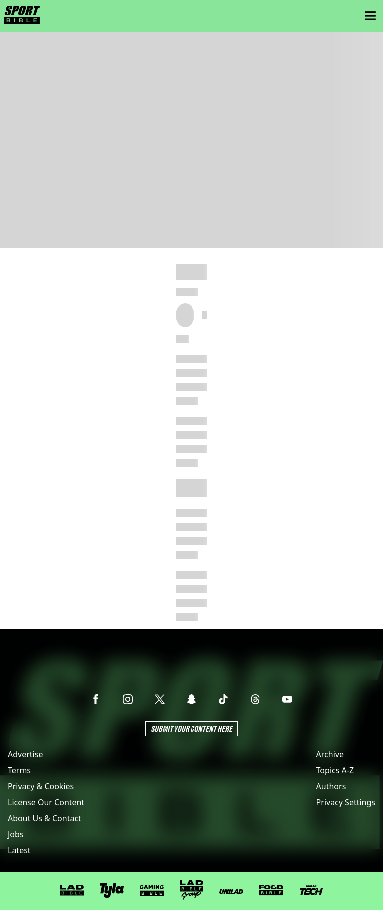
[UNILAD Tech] (311, 890)
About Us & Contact (44, 818)
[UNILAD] (231, 891)
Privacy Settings (345, 802)
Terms (19, 770)
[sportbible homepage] (22, 16)
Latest (19, 850)
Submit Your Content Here (191, 728)
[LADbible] (72, 890)
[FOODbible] (271, 890)
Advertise (25, 754)
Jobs (16, 834)
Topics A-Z (335, 770)
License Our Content (46, 802)
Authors (331, 786)
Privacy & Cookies (41, 786)
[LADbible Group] (191, 890)
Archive (330, 754)
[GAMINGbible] (152, 890)
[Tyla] (112, 890)
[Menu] (370, 16)
